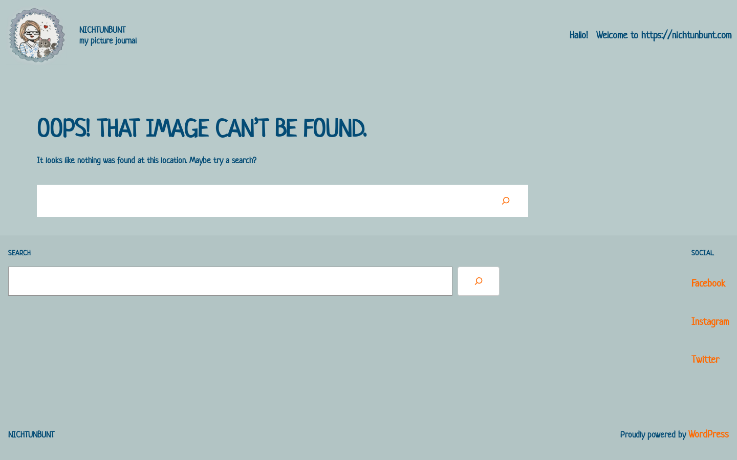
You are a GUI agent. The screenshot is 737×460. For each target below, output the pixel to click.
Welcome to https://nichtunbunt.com (663, 35)
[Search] (479, 281)
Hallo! (579, 35)
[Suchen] (505, 200)
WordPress (708, 434)
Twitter (705, 359)
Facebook (708, 283)
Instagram (710, 321)
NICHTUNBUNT (102, 29)
